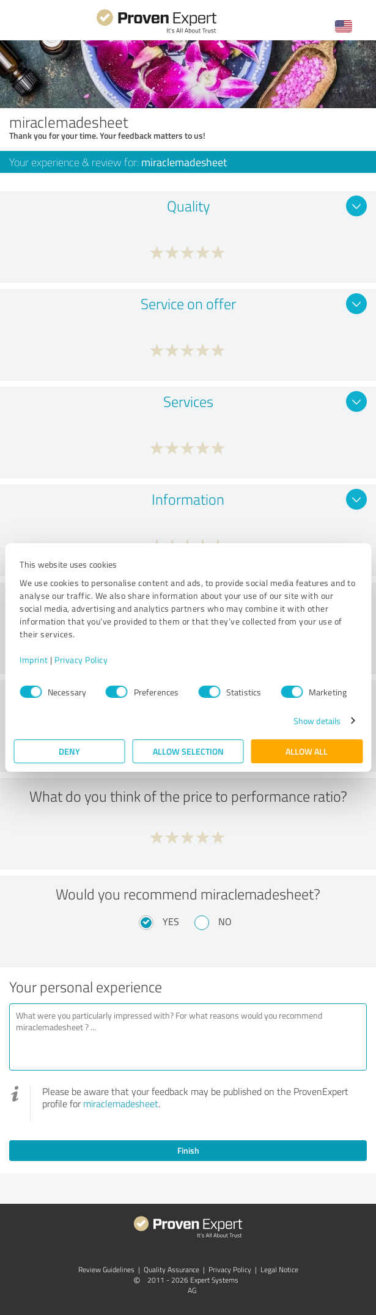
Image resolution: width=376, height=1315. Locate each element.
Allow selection (188, 751)
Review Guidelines (106, 1269)
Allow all (307, 751)
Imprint (34, 659)
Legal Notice (279, 1269)
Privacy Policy (81, 659)
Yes (171, 921)
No (225, 921)
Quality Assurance (171, 1269)
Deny (69, 751)
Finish (188, 1150)
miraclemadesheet (120, 1103)
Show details (317, 721)
